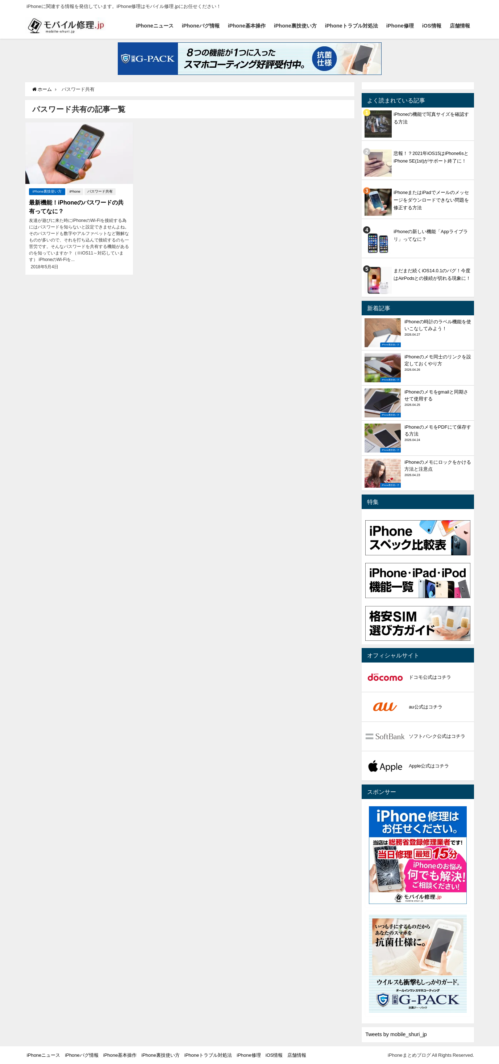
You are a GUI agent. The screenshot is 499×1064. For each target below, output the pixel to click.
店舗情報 (460, 25)
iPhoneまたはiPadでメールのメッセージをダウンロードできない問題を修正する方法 (431, 200)
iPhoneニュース (155, 25)
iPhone (75, 191)
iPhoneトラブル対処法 (351, 25)
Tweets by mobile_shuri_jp (396, 1034)
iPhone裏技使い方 (295, 25)
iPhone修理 (400, 25)
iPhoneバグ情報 (201, 25)
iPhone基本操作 (247, 25)
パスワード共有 (100, 191)
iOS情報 (431, 25)
